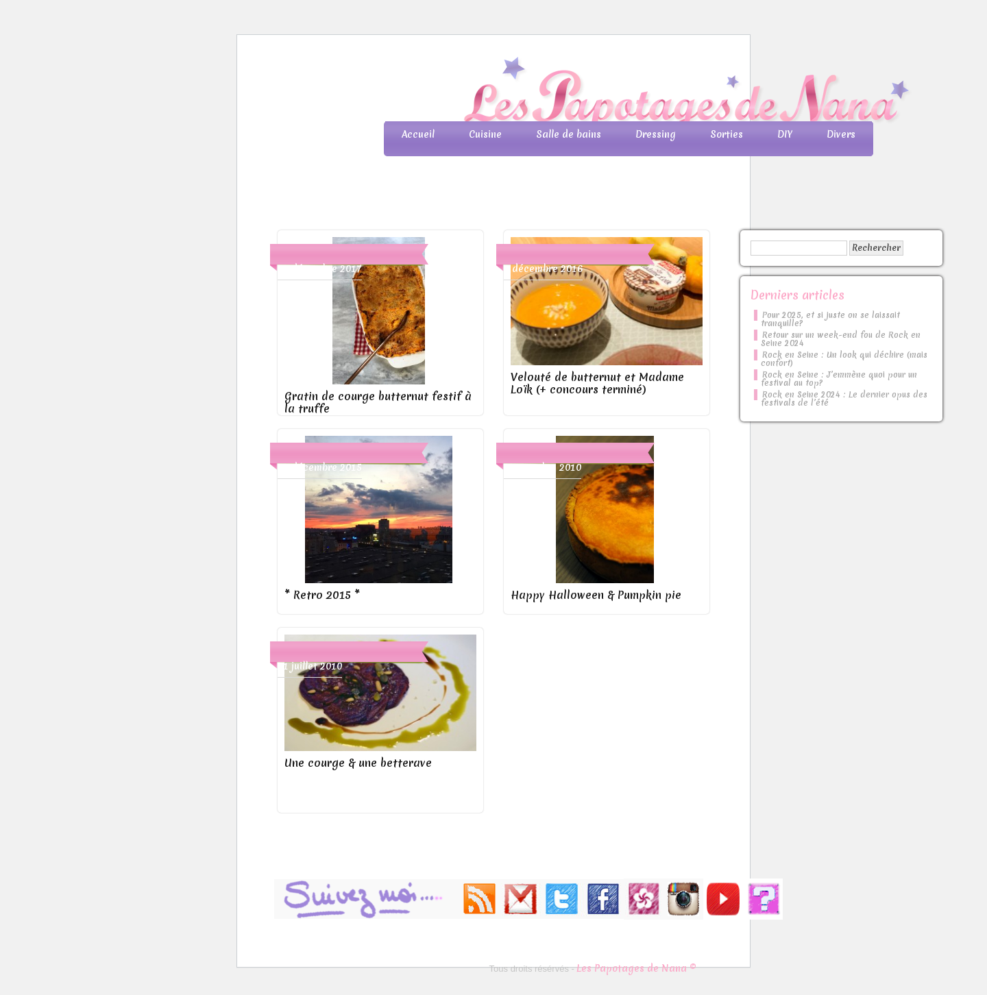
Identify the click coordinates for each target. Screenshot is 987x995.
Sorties (726, 134)
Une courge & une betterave (358, 762)
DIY (784, 134)
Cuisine (485, 134)
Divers (841, 134)
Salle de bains (568, 134)
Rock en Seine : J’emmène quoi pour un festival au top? (839, 379)
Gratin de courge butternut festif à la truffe (378, 402)
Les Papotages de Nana (584, 93)
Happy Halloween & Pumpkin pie (596, 594)
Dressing (655, 134)
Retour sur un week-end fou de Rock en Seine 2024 (841, 339)
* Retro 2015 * (322, 594)
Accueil (418, 134)
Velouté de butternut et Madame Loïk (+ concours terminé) (597, 383)
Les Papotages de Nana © (636, 968)
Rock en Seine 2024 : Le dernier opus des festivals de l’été (844, 398)
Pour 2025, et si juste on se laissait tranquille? (830, 319)
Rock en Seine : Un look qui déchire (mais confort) (844, 359)
